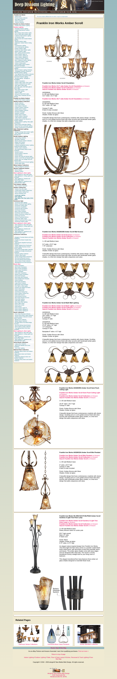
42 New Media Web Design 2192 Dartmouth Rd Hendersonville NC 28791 (59, 674)
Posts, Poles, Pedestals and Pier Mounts (22, 96)
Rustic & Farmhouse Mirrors (21, 217)
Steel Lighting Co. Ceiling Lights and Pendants (23, 176)
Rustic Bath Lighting (20, 299)
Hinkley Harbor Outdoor (20, 109)
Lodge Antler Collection (20, 344)
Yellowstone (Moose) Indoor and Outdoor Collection (22, 357)
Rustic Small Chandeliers (21, 268)
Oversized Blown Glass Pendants (58, 643)
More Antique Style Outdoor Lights (23, 33)
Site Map (63, 648)
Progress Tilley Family (20, 255)
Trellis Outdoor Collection (21, 117)
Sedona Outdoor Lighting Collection (23, 70)
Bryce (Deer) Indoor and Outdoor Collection (22, 354)
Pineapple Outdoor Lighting (21, 28)
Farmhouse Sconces (20, 215)
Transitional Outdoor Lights (21, 61)
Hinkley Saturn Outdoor (20, 114)
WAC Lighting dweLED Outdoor (22, 53)
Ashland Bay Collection (20, 138)
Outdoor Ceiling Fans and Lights (23, 84)
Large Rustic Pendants (20, 283)
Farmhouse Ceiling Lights (21, 205)
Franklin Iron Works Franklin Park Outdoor (22, 240)
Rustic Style (17, 264)
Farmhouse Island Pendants (22, 212)
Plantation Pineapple (20, 111)
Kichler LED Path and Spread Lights (23, 156)
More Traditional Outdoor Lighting (23, 60)
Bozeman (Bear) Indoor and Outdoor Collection (23, 352)
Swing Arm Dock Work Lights (22, 94)
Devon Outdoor (18, 170)
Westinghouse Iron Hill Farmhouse (23, 262)
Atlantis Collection (19, 103)
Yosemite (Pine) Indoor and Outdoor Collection (23, 360)
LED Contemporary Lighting (21, 47)
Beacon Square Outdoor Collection (23, 140)
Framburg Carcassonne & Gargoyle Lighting (23, 68)
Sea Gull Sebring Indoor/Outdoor (23, 259)
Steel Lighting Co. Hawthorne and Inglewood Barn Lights (22, 182)
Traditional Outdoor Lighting (21, 58)
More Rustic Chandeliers (21, 267)
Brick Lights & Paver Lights (21, 89)
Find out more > (83, 651)
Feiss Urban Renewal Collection (22, 314)
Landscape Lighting (19, 91)
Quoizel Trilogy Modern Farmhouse (23, 256)
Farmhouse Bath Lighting (21, 202)
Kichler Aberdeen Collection (89, 643)
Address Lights (18, 92)
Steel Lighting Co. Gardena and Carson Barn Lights (22, 179)
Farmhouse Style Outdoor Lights (23, 50)
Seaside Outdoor (19, 152)
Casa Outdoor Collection (21, 106)
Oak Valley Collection (20, 19)
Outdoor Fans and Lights (21, 189)
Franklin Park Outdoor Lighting (22, 25)
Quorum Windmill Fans (20, 193)
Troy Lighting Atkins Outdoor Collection (24, 74)
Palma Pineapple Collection (21, 110)
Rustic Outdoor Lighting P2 (21, 55)
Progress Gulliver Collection (21, 253)
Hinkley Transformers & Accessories (23, 127)
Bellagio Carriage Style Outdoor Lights (24, 132)
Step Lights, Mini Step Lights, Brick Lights (23, 199)
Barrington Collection (20, 139)
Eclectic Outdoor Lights (20, 48)
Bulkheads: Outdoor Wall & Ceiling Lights (23, 43)
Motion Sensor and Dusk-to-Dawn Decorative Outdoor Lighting (22, 76)
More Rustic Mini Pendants (21, 277)
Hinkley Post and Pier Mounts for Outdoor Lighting (22, 119)
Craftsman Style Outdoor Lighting (23, 35)
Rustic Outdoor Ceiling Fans (22, 192)
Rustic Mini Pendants (20, 276)
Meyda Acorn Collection (20, 319)
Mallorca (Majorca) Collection (22, 166)
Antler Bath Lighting (19, 300)
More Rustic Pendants (20, 281)
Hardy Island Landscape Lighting (23, 124)
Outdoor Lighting (18, 27)
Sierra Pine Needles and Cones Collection (22, 346)
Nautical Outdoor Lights (20, 41)
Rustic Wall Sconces (20, 294)
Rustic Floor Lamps (19, 305)
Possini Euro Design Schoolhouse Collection (22, 251)
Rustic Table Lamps (19, 303)
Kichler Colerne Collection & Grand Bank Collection (23, 317)
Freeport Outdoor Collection (21, 107)
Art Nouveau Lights (19, 37)
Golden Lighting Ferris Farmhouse (23, 245)
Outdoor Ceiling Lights (20, 63)
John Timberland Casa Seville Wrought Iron (21, 134)
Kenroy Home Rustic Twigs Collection (24, 315)
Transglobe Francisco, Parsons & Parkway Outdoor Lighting (22, 72)
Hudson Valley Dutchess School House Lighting (22, 247)
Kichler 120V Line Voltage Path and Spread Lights (23, 160)
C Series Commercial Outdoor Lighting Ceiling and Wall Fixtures (24, 146)
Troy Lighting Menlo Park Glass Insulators (22, 329)
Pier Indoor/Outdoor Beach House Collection (22, 150)
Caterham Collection (20, 143)
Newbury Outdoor (19, 171)
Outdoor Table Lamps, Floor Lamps (23, 82)
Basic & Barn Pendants (20, 211)
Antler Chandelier (19, 271)
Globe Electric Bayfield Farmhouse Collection (23, 243)
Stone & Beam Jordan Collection (23, 261)
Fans (91, 657)
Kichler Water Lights (20, 163)
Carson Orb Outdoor (20, 104)
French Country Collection (21, 18)
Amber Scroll (18, 16)
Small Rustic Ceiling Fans (21, 292)
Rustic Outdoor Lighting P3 (21, 57)
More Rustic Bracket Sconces (22, 297)
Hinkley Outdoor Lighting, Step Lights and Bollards (23, 122)
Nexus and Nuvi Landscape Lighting (23, 126)
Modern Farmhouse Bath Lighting (23, 204)
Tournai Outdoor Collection (21, 153)
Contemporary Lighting (20, 45)
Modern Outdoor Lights (20, 51)
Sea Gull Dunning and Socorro (22, 258)
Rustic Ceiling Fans (19, 290)
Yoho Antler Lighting (19, 348)
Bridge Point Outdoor (20, 142)
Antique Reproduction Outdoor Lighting (22, 31)
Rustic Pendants (19, 280)
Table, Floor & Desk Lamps (55, 657)
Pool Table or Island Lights (21, 286)
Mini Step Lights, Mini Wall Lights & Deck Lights (23, 87)
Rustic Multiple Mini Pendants (22, 278)
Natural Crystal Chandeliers (21, 274)
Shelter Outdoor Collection (21, 116)
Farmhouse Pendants (20, 210)
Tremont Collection (19, 22)
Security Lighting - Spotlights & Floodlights (22, 79)
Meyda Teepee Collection (21, 321)
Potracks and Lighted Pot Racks (22, 287)
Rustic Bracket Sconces (20, 296)
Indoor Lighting (29, 657)
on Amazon (66, 86)
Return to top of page (58, 654)
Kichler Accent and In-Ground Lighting (24, 162)
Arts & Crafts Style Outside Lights (23, 34)
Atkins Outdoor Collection (21, 186)
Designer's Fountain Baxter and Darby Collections (23, 238)
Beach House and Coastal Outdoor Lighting (23, 39)
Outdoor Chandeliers (20, 81)
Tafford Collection (19, 21)
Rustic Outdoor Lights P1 (21, 54)
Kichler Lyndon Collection (21, 148)
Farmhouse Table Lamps (21, 218)
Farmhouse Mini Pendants (21, 208)
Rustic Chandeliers (19, 265)
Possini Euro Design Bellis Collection (24, 249)
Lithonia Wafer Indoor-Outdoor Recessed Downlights (22, 65)
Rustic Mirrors (18, 306)
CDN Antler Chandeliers (20, 273)
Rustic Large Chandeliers (21, 270)
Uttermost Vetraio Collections (28, 643)
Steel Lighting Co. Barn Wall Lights (23, 174)
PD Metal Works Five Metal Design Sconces (23, 323)
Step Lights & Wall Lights (21, 85)
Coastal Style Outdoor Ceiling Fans (23, 190)
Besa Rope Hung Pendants (21, 284)
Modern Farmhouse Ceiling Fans (23, 214)
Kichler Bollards (18, 155)
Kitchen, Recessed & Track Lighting (77, 657)
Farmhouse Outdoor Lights (21, 221)
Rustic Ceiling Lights (20, 289)
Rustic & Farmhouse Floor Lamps (23, 220)
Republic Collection (19, 113)
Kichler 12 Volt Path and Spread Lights (24, 158)
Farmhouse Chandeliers (21, 207)
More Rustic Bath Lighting (21, 302)
